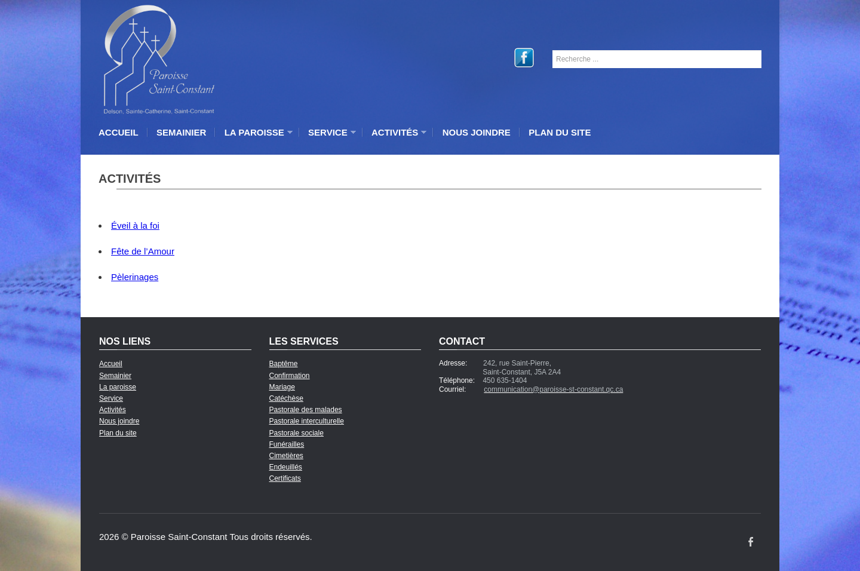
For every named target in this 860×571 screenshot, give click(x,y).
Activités (396, 132)
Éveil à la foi (135, 225)
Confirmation (289, 376)
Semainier (181, 132)
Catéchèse (286, 398)
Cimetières (286, 456)
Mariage (282, 387)
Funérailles (287, 444)
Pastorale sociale (296, 433)
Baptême (283, 364)
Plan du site (560, 132)
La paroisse (256, 132)
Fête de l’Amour (142, 251)
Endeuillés (285, 467)
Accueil (119, 132)
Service (329, 132)
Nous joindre (477, 132)
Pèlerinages (134, 277)
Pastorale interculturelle (306, 421)
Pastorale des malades (305, 410)
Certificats (285, 478)
